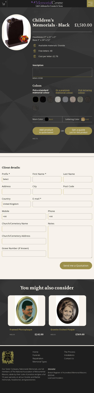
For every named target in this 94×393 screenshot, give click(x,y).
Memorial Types (40, 361)
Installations (69, 355)
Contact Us (69, 358)
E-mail (36, 198)
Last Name (69, 173)
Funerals (36, 355)
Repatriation (38, 358)
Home (35, 352)
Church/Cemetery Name (15, 223)
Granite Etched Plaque (63, 329)
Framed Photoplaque (21, 329)
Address (6, 186)
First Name (38, 173)
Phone (51, 211)
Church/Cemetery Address (16, 235)
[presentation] (20, 265)
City (35, 186)
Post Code (68, 186)
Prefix (5, 173)
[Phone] (70, 216)
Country (6, 198)
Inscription (38, 65)
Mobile (5, 211)
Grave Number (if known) (15, 248)
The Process (69, 352)
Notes (51, 223)
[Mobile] (24, 216)
